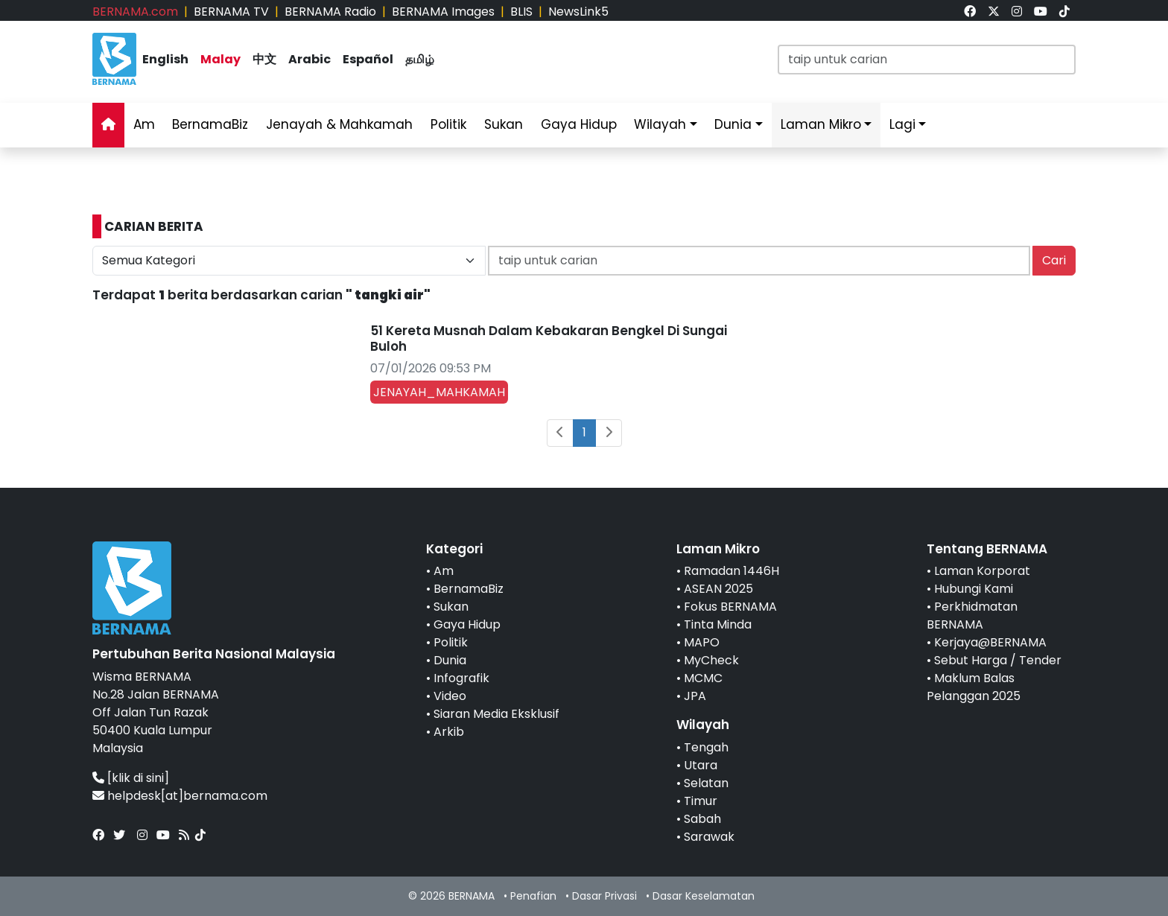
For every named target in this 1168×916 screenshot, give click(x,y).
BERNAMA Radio (330, 11)
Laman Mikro (821, 124)
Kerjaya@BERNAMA (990, 642)
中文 (264, 59)
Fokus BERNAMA (730, 606)
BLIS (521, 11)
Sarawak (709, 836)
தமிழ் (419, 59)
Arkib (449, 731)
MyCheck (711, 660)
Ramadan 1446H (731, 570)
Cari (1054, 260)
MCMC (703, 678)
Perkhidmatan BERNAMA (972, 615)
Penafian (533, 895)
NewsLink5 (578, 11)
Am (144, 124)
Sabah (702, 818)
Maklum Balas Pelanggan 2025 (974, 687)
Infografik (461, 678)
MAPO (702, 642)
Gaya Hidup (579, 124)
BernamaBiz (210, 124)
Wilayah (660, 124)
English (165, 59)
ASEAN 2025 (718, 588)
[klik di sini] (138, 777)
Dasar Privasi (604, 895)
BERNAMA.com (135, 11)
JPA (695, 696)
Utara (700, 765)
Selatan (706, 783)
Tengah (706, 747)
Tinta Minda (718, 624)
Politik (448, 124)
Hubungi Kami (973, 588)
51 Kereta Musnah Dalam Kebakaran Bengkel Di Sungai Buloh (548, 338)
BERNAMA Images (443, 11)
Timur (700, 801)
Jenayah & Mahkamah (339, 124)
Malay (220, 59)
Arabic (309, 59)
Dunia (733, 124)
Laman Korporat (982, 570)
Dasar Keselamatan (704, 895)
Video (450, 696)
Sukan (503, 124)
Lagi (902, 124)
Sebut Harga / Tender (997, 660)
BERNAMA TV (231, 11)
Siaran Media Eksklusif (496, 713)
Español (368, 59)
